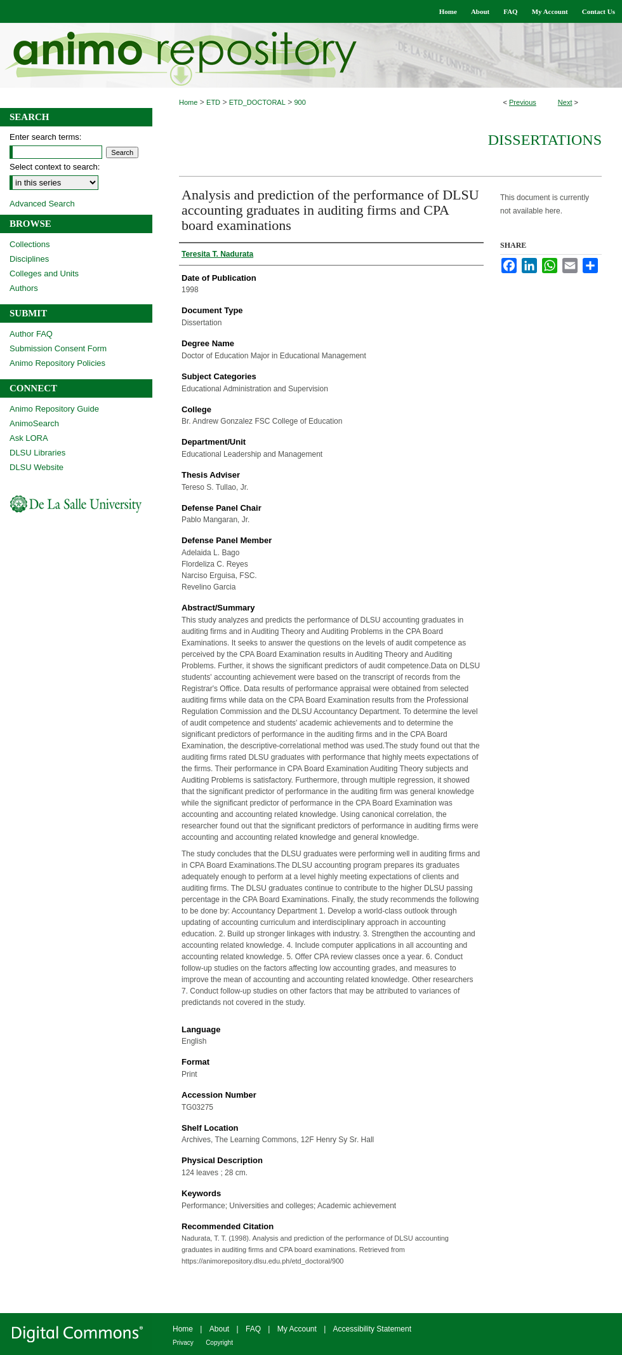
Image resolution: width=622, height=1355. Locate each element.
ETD (213, 102)
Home (188, 102)
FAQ (253, 1329)
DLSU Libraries (37, 452)
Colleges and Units (44, 273)
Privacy (183, 1342)
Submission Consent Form (58, 348)
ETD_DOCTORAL (257, 102)
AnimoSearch (34, 423)
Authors (24, 288)
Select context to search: (55, 167)
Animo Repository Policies (57, 363)
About (219, 1329)
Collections (30, 244)
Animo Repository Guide (54, 409)
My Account (297, 1329)
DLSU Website (36, 467)
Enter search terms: (45, 137)
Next (565, 102)
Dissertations (545, 139)
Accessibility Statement (372, 1329)
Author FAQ (31, 334)
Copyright (219, 1342)
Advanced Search (42, 203)
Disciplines (29, 259)
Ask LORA (29, 438)
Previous (522, 102)
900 (300, 102)
